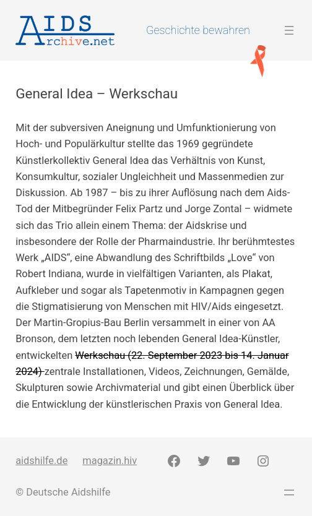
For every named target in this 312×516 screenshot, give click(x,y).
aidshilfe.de (41, 461)
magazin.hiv (109, 461)
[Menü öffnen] (289, 30)
